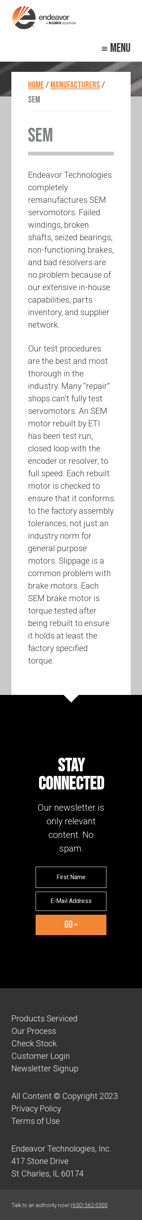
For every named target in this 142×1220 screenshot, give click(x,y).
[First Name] (71, 877)
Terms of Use (35, 1121)
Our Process (33, 1031)
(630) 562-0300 (89, 1205)
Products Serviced (44, 1018)
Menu (120, 48)
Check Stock (34, 1043)
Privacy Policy (36, 1108)
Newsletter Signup (44, 1068)
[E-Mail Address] (71, 901)
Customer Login (40, 1056)
